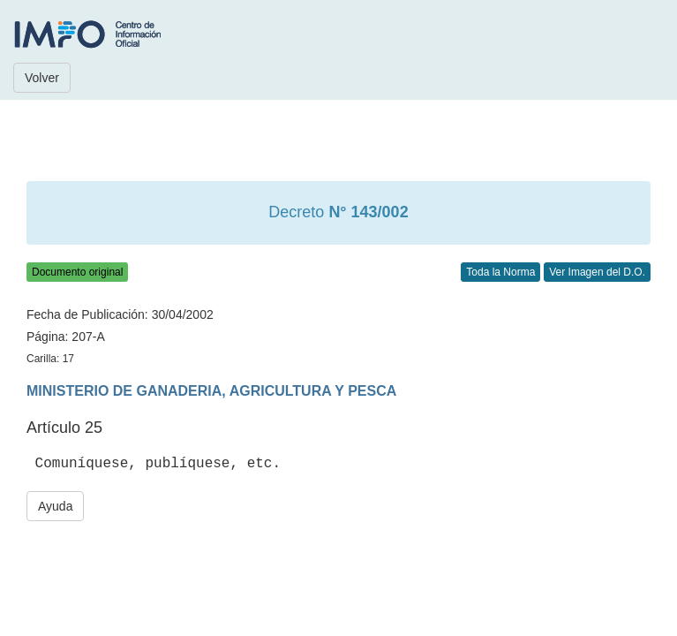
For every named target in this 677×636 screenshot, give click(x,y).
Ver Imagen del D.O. (597, 272)
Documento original (77, 272)
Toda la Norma (500, 272)
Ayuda (55, 506)
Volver (42, 78)
